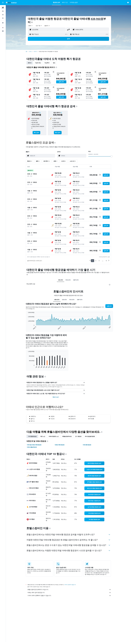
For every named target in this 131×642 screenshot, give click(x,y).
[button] (3, 2)
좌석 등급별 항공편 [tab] (90, 436)
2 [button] (95, 260)
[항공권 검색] (3, 7)
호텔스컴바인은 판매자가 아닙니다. (69, 590)
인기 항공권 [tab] (78, 436)
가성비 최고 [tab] (38, 63)
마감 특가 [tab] (47, 63)
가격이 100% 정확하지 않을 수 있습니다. (69, 596)
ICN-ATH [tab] (60, 280)
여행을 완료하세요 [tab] (67, 436)
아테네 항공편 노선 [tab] (54, 436)
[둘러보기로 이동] (3, 18)
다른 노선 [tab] (42, 436)
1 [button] (92, 260)
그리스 (30, 51)
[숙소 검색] (3, 11)
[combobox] (30, 25)
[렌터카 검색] (3, 14)
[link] (36, 132)
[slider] (112, 156)
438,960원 (97, 18)
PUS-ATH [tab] (68, 280)
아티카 (35, 51)
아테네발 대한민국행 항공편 (34, 444)
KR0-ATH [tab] (56, 299)
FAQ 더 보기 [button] (56, 397)
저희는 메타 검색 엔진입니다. (69, 593)
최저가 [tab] (29, 63)
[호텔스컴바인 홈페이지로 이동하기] (11, 2)
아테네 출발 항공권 (32, 447)
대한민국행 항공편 (59, 444)
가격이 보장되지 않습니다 (70, 584)
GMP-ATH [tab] (75, 280)
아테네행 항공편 (87, 444)
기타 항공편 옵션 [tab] (32, 436)
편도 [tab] (54, 63)
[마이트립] (3, 23)
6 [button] (106, 260)
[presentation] (32, 22)
